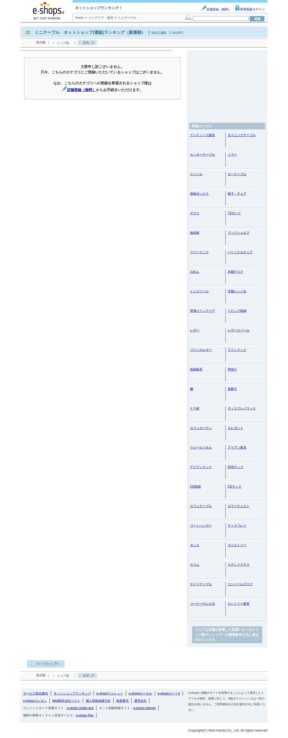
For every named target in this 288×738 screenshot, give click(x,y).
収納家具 (196, 369)
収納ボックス (199, 193)
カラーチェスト (239, 506)
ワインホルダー (201, 350)
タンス (194, 545)
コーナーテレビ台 (202, 603)
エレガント (235, 428)
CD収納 (195, 486)
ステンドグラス (239, 564)
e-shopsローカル (140, 693)
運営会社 (140, 701)
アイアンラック (201, 467)
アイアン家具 (237, 447)
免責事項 (122, 701)
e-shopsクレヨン (35, 701)
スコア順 (63, 43)
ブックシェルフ (239, 233)
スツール (196, 174)
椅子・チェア (237, 193)
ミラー (232, 154)
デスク (194, 213)
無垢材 (194, 233)
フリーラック (199, 252)
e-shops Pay (85, 715)
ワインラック (237, 350)
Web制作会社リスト (66, 701)
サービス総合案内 (35, 693)
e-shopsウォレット (109, 693)
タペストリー (237, 545)
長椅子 (232, 389)
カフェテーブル (201, 506)
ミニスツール (199, 291)
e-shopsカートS (169, 693)
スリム (194, 564)
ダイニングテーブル (242, 135)
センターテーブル (202, 154)
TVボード (234, 213)
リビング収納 (237, 311)
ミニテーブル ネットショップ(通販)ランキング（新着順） (90, 32)
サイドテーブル (201, 584)
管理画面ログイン (250, 9)
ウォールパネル (201, 447)
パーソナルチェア (240, 252)
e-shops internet (144, 708)
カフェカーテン (201, 428)
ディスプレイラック (242, 408)
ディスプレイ (237, 525)
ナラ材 (194, 408)
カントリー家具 (239, 603)
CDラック (234, 486)
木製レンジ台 (237, 291)
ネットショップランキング (72, 693)
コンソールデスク (240, 584)
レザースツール (239, 330)
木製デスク (235, 272)
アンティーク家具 (202, 135)
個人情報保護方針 (98, 701)
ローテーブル (237, 174)
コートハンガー (201, 525)
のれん (194, 272)
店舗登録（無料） (216, 9)
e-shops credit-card (80, 708)
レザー (194, 330)
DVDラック (236, 467)
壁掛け (232, 369)
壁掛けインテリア (202, 311)
